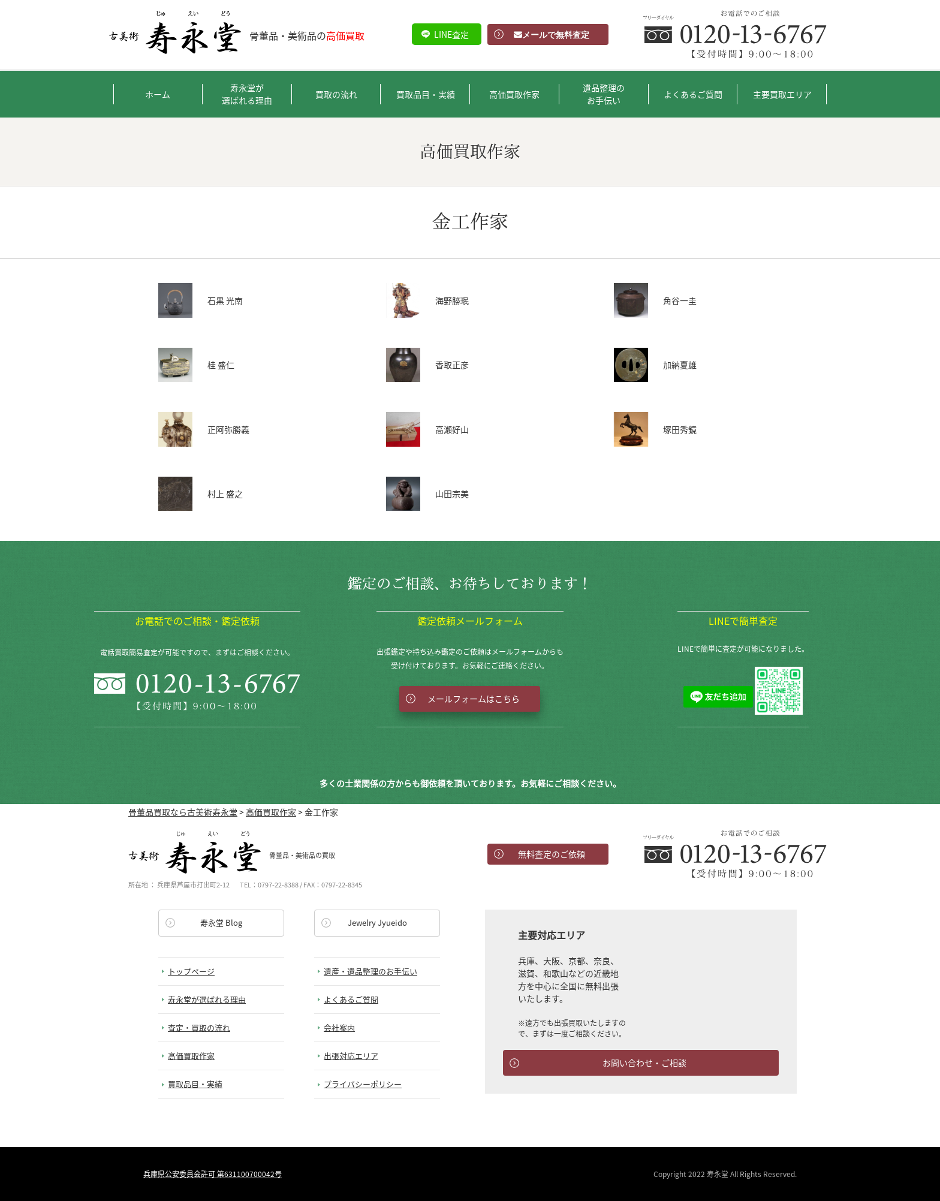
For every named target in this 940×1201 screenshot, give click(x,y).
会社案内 (339, 1027)
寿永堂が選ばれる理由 (247, 94)
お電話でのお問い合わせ (735, 854)
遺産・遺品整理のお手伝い (370, 971)
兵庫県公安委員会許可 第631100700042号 (212, 1174)
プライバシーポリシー (363, 1083)
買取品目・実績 (425, 94)
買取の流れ (336, 94)
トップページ (191, 971)
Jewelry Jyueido (377, 922)
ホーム (157, 94)
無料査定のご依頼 (551, 854)
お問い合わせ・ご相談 (644, 1062)
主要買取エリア (782, 94)
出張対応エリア (351, 1055)
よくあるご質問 (693, 94)
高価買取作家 (514, 94)
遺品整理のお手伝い (604, 94)
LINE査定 (451, 34)
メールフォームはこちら (473, 699)
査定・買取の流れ (199, 1027)
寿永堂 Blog (221, 922)
